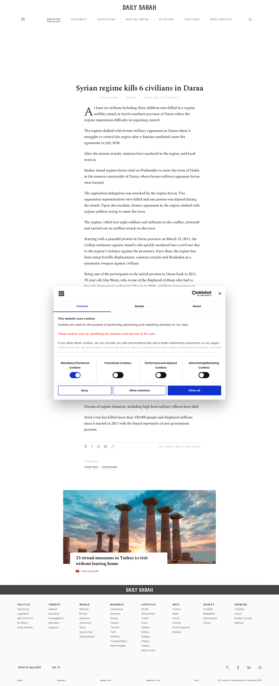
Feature (145, 645)
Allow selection (139, 390)
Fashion (145, 627)
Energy (114, 618)
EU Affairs (166, 19)
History (145, 641)
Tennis (206, 622)
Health (144, 609)
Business (117, 604)
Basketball (209, 613)
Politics (53, 19)
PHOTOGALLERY (90, 571)
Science (145, 632)
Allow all (194, 390)
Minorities (53, 622)
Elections (192, 19)
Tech (113, 632)
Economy (115, 613)
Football (207, 609)
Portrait (177, 622)
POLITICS (23, 604)
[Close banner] (220, 293)
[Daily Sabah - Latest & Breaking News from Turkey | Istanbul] (139, 7)
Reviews (177, 632)
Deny (84, 390)
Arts (176, 604)
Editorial (239, 622)
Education (53, 613)
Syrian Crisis (85, 632)
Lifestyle (148, 604)
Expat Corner (148, 650)
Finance (114, 622)
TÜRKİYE (54, 604)
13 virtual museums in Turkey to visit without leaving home (114, 560)
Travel (144, 618)
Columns (239, 609)
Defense (114, 636)
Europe (83, 613)
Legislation (106, 19)
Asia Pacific (85, 622)
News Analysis (221, 19)
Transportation (118, 641)
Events (176, 618)
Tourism (114, 627)
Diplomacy (79, 19)
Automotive (116, 609)
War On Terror (137, 19)
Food (144, 622)
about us (106, 680)
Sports (208, 604)
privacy (61, 680)
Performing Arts (181, 627)
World (84, 604)
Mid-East (84, 609)
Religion (145, 636)
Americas (84, 618)
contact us (153, 680)
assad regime (109, 467)
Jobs (20, 680)
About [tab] (197, 306)
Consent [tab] (82, 306)
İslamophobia (86, 636)
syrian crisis (91, 467)
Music (176, 613)
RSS (196, 680)
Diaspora (53, 627)
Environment (148, 613)
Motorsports (210, 618)
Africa (82, 627)
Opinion (241, 604)
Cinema (177, 609)
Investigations (55, 618)
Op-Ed (238, 613)
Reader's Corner (243, 618)
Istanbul (52, 609)
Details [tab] (139, 306)
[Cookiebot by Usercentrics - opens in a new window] (194, 294)
